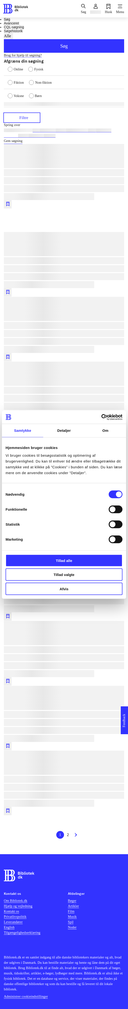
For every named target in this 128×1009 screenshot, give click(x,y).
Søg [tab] (7, 19)
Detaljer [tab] (64, 430)
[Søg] (83, 9)
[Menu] (120, 9)
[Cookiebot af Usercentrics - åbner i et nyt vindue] (101, 417)
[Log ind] (95, 9)
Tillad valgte (64, 575)
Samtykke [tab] (22, 430)
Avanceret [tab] (11, 23)
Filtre (21, 117)
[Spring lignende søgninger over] (64, 125)
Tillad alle (64, 560)
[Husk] (108, 9)
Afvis (64, 589)
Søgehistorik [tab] (13, 31)
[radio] (18, 69)
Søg (64, 46)
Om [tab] (105, 430)
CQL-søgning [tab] (14, 27)
